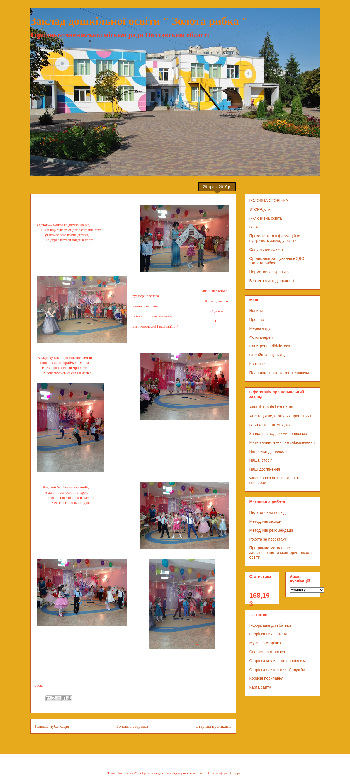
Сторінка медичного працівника (278, 661)
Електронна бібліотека (269, 346)
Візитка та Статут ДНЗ (269, 425)
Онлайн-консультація (268, 355)
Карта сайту (260, 687)
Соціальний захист (266, 249)
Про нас (256, 319)
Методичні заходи (265, 521)
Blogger (236, 773)
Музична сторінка (265, 643)
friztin (202, 773)
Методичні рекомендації (271, 530)
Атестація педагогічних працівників (280, 416)
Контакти (257, 364)
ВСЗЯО (256, 227)
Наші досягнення (264, 469)
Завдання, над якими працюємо (278, 433)
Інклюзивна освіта (265, 218)
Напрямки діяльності (268, 451)
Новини (256, 310)
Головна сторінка (132, 726)
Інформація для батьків (270, 625)
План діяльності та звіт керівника (279, 373)
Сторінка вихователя (268, 634)
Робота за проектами (268, 539)
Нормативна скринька (269, 272)
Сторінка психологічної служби (277, 669)
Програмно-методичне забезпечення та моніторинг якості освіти (280, 553)
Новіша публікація (52, 726)
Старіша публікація (214, 726)
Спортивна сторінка (267, 652)
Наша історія (261, 460)
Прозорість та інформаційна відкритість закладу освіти (274, 238)
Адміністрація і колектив (271, 407)
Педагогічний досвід (267, 512)
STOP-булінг (260, 209)
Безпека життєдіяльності (271, 281)
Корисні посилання (266, 678)
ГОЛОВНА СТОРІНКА (268, 200)
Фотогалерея (261, 337)
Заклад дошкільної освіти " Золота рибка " (139, 21)
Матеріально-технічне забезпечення (282, 442)
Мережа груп (261, 328)
